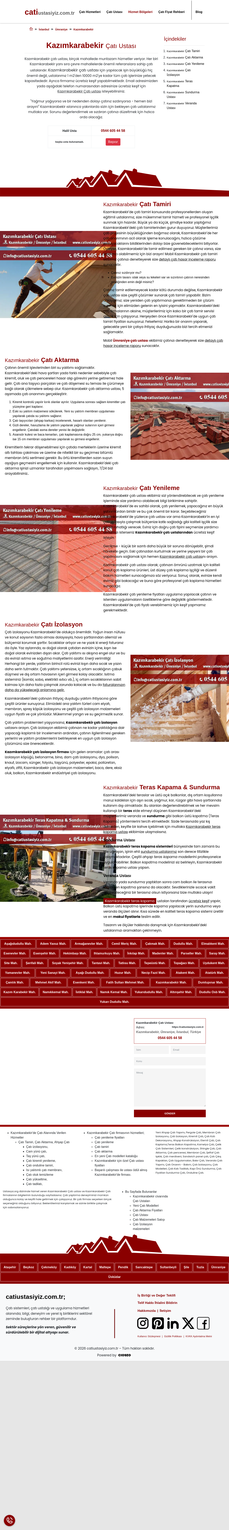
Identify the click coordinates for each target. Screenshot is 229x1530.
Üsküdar (114, 1277)
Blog (199, 12)
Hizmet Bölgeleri (140, 12)
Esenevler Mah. (15, 953)
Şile (186, 1267)
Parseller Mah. (191, 953)
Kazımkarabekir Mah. (171, 982)
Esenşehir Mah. (44, 953)
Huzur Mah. (123, 972)
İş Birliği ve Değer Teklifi (157, 1295)
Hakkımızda (147, 1311)
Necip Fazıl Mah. (154, 972)
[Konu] (170, 1061)
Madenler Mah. (163, 953)
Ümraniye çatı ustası (130, 340)
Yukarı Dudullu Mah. (114, 1001)
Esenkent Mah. (84, 982)
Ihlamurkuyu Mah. (107, 953)
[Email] (188, 1050)
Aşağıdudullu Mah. (18, 943)
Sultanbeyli (168, 1267)
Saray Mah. (217, 953)
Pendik (123, 1267)
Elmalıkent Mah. (213, 943)
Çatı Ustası (114, 12)
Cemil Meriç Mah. (124, 943)
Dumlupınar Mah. (210, 982)
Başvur (113, 141)
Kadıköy (70, 1267)
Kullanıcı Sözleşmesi (149, 1336)
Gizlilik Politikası (173, 1336)
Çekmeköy (49, 1267)
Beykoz (28, 1267)
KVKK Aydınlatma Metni (199, 1336)
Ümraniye (218, 1267)
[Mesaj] (170, 1087)
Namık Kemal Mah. (114, 992)
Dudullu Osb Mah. (212, 992)
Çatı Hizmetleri (90, 12)
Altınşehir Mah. (181, 992)
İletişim (165, 1311)
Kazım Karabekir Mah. (19, 992)
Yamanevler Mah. (17, 972)
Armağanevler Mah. (89, 943)
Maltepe (105, 1267)
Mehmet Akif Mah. (48, 982)
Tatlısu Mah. (127, 963)
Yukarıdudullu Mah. (149, 992)
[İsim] (151, 1050)
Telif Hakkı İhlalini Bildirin (158, 1303)
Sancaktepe (144, 1267)
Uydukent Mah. (214, 963)
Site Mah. (11, 963)
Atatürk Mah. (214, 972)
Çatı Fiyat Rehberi (171, 12)
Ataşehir (10, 1267)
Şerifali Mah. (35, 963)
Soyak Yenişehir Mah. (68, 963)
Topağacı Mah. (184, 963)
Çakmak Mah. (155, 943)
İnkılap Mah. (136, 953)
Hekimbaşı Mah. (75, 953)
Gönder (169, 1113)
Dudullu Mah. (183, 943)
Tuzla (200, 1267)
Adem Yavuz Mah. (53, 943)
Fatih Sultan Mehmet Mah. (125, 982)
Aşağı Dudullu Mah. (90, 972)
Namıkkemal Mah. (56, 992)
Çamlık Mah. (15, 982)
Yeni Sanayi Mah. (53, 972)
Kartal (87, 1267)
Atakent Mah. (185, 972)
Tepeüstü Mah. (155, 963)
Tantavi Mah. (101, 963)
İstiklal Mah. (84, 992)
